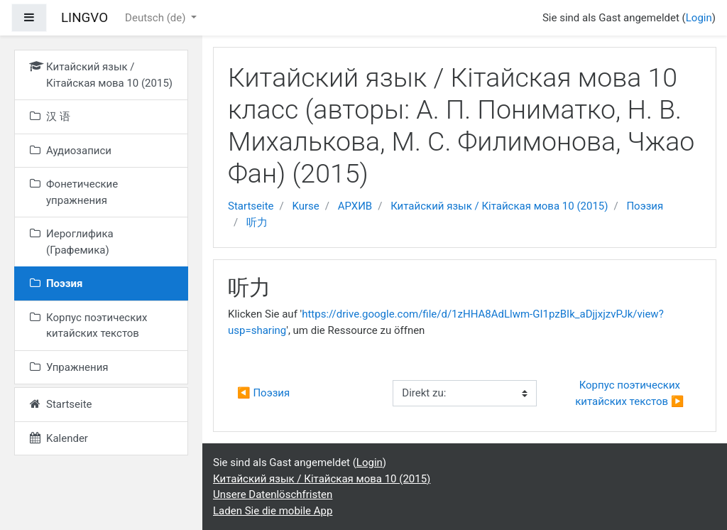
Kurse (305, 206)
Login (699, 17)
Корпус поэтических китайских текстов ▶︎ (629, 393)
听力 (257, 222)
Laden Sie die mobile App (272, 510)
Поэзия (644, 206)
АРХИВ (355, 206)
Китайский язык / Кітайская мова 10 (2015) (499, 206)
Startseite (251, 206)
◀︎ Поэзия (263, 392)
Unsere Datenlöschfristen (272, 494)
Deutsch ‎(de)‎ (156, 17)
